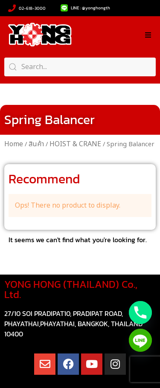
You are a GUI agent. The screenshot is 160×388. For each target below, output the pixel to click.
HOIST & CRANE (75, 144)
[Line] (140, 340)
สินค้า (36, 144)
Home (13, 144)
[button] (148, 35)
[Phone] (140, 312)
